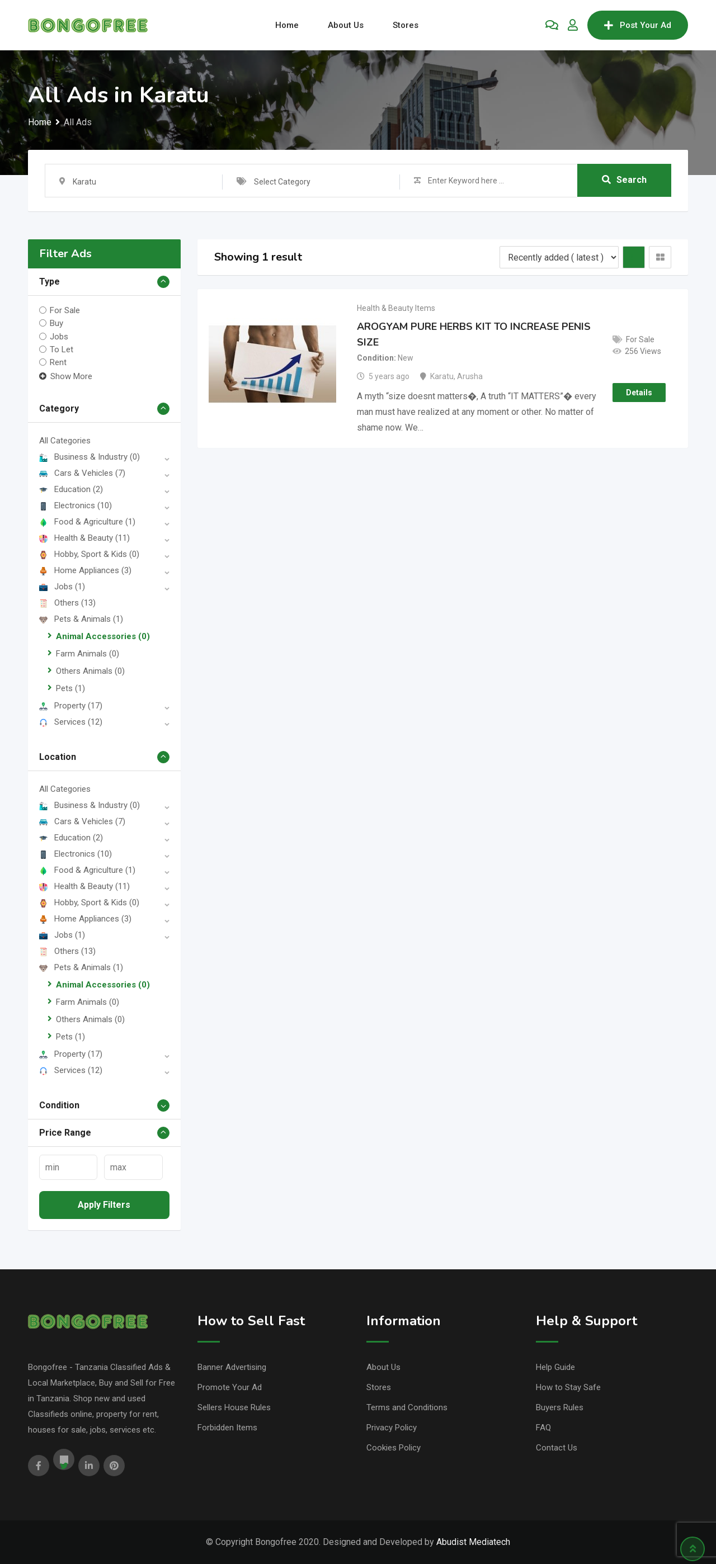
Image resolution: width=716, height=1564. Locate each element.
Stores (405, 25)
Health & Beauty (84, 538)
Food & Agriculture (87, 522)
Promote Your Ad (229, 1387)
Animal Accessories (103, 636)
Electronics (75, 505)
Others (67, 603)
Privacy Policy (391, 1428)
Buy (56, 323)
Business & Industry (89, 457)
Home (287, 25)
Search (624, 180)
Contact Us (556, 1448)
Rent (58, 362)
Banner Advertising (231, 1367)
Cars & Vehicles (82, 473)
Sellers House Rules (234, 1407)
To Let (61, 349)
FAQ (543, 1428)
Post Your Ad (637, 25)
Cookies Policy (393, 1448)
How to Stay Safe (568, 1387)
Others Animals (90, 671)
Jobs (59, 336)
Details (639, 392)
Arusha (470, 376)
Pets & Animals (81, 619)
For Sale (65, 310)
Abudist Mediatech (473, 1542)
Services (70, 722)
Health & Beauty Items (396, 308)
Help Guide (555, 1367)
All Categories (65, 441)
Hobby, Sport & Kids (89, 554)
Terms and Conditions (406, 1407)
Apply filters (104, 1204)
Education (71, 489)
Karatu (442, 376)
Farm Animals (87, 654)
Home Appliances (85, 570)
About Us (346, 25)
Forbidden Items (227, 1428)
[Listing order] (559, 257)
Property (70, 706)
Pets (70, 688)
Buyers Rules (559, 1407)
